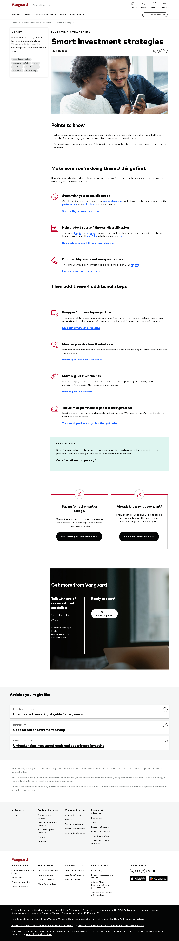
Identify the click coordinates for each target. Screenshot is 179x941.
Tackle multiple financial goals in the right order (89, 423)
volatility (88, 204)
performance (69, 204)
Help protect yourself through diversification (88, 243)
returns (135, 264)
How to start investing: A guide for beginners (48, 714)
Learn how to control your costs (81, 271)
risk (122, 236)
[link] (154, 51)
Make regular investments (77, 391)
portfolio (91, 236)
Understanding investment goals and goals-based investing (58, 745)
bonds (77, 232)
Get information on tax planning (75, 460)
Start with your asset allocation (81, 211)
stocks (91, 232)
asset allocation (112, 201)
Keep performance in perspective (81, 327)
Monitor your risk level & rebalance (82, 359)
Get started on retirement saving (39, 729)
